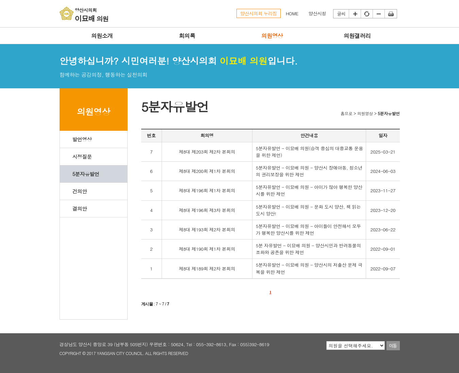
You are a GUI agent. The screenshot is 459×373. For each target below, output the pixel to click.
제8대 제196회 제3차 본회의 (207, 210)
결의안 (79, 208)
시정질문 (82, 156)
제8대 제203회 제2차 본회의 (207, 151)
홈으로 (347, 113)
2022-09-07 (383, 268)
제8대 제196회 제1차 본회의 (207, 190)
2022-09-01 (383, 249)
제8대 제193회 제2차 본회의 (207, 229)
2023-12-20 (383, 210)
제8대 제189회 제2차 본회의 (207, 268)
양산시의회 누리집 (258, 13)
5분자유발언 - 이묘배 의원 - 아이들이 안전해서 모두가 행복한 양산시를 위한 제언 (308, 229)
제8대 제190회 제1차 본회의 (207, 249)
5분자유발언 (85, 173)
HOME (292, 13)
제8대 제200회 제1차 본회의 (207, 171)
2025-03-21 (383, 151)
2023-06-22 (383, 229)
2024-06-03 (383, 171)
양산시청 (317, 13)
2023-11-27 (383, 190)
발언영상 (82, 139)
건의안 (79, 191)
